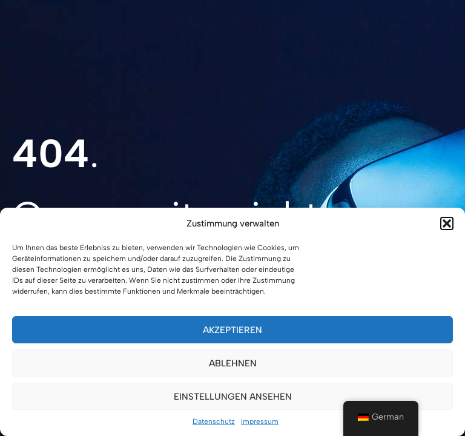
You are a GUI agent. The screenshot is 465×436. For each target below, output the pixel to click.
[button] (447, 223)
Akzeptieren (232, 330)
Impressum (260, 421)
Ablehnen (233, 363)
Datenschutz (214, 421)
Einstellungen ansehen (233, 396)
